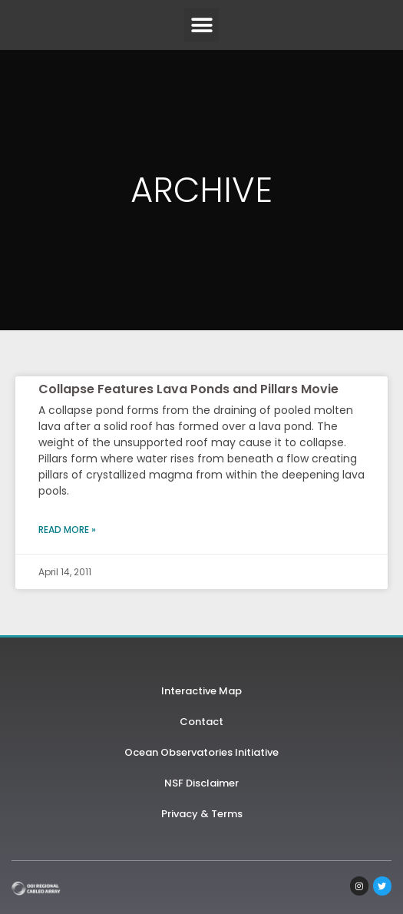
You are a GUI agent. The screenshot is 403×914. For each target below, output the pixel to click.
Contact (201, 721)
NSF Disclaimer (201, 783)
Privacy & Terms (202, 813)
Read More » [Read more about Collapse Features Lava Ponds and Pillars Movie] (67, 529)
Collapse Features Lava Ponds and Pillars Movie (188, 389)
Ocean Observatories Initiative (201, 752)
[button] (201, 25)
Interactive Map (201, 691)
